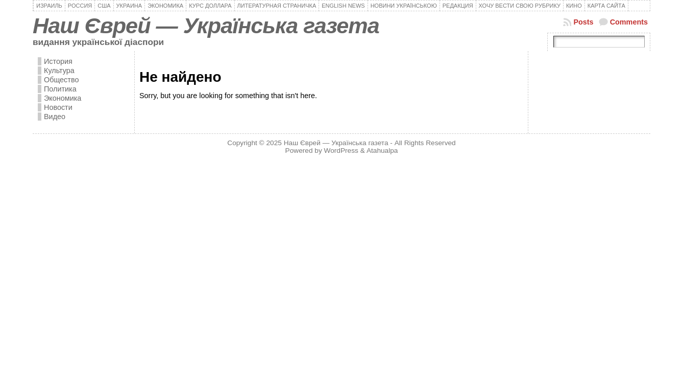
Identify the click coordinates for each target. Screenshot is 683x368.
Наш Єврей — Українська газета (206, 25)
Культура (59, 70)
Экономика (62, 98)
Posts (583, 22)
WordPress (341, 150)
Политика (60, 89)
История (58, 61)
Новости (58, 107)
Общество (61, 80)
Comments (629, 22)
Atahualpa (382, 150)
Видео (54, 116)
